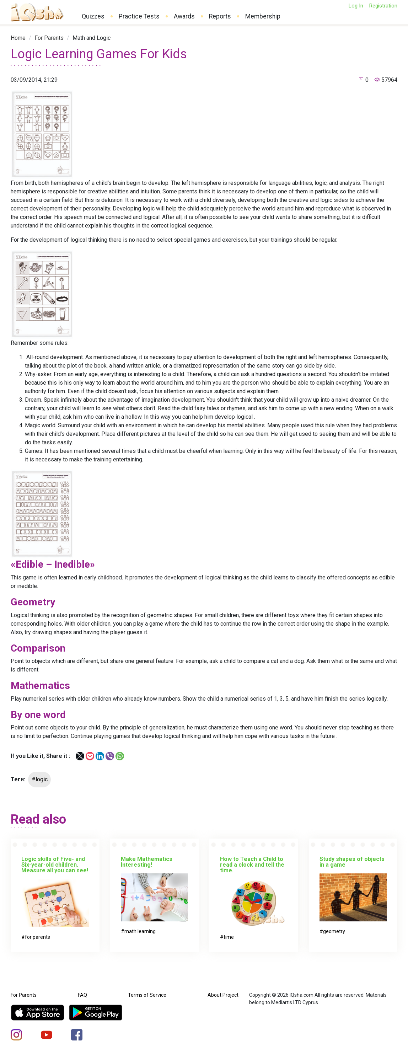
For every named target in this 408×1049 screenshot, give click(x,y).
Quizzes (93, 16)
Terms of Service (147, 995)
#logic (40, 779)
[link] (18, 37)
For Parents (49, 37)
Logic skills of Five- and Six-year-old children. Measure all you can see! (54, 865)
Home (18, 37)
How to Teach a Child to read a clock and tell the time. (252, 865)
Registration (383, 5)
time (229, 937)
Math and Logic (92, 37)
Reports (220, 16)
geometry (334, 931)
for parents (37, 937)
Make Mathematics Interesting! (146, 862)
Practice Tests (139, 16)
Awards (184, 16)
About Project (223, 995)
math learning (140, 931)
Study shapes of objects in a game (352, 862)
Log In (355, 5)
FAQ (82, 995)
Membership (262, 16)
